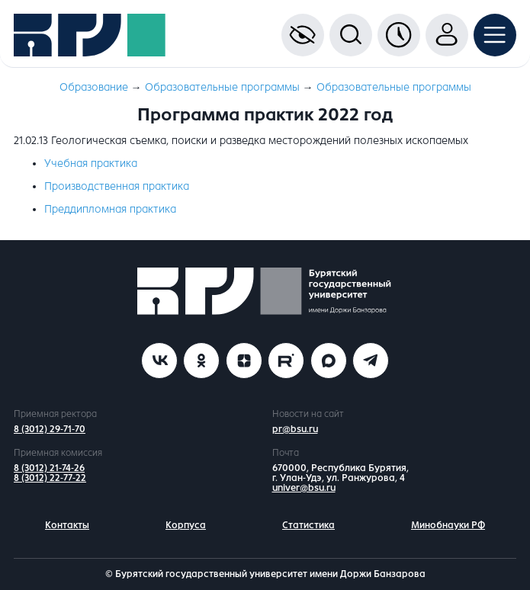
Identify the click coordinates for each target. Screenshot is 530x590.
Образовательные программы (222, 87)
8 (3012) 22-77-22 (50, 478)
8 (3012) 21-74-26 (49, 468)
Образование (93, 87)
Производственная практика (116, 186)
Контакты (67, 525)
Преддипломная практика (110, 209)
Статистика (308, 525)
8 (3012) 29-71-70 (49, 429)
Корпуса (185, 525)
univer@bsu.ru (304, 487)
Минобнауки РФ (448, 525)
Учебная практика (90, 163)
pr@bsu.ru (295, 429)
